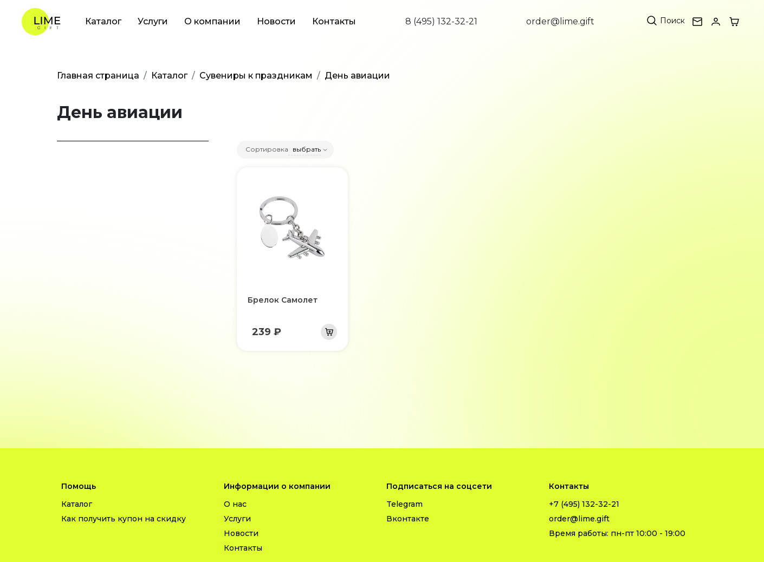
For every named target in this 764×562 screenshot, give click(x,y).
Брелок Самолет (283, 300)
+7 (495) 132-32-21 (584, 504)
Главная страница (98, 75)
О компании (212, 21)
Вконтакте (407, 519)
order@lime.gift (560, 21)
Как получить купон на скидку (123, 519)
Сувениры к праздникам (256, 75)
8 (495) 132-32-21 (441, 21)
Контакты (334, 21)
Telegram (404, 504)
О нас (235, 504)
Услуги (153, 21)
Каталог (103, 21)
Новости (276, 21)
